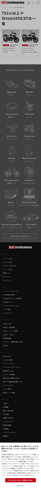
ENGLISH (20, 485)
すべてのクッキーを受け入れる (20, 480)
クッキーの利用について (15, 475)
